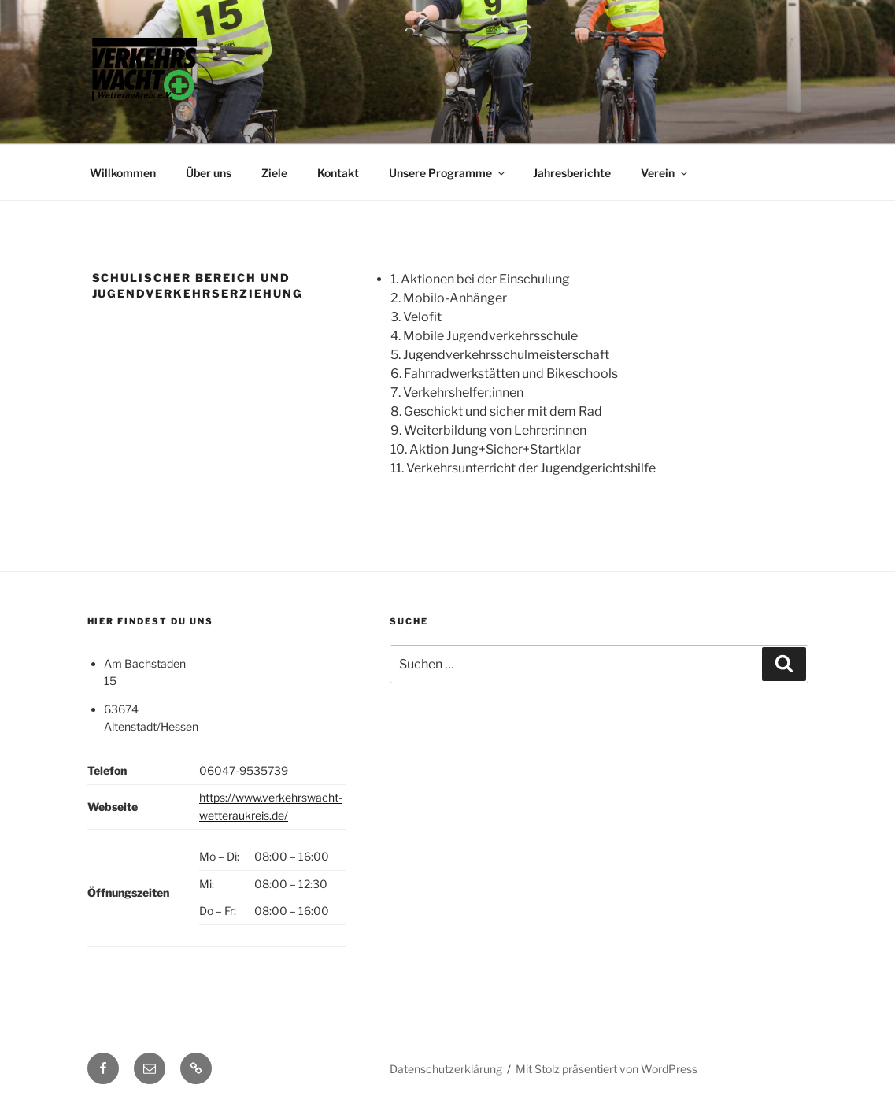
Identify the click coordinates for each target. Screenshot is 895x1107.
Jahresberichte (572, 173)
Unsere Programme (448, 173)
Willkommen (123, 173)
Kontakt (338, 173)
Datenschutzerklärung (446, 1069)
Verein (665, 173)
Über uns (208, 173)
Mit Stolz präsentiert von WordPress (606, 1069)
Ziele (274, 173)
